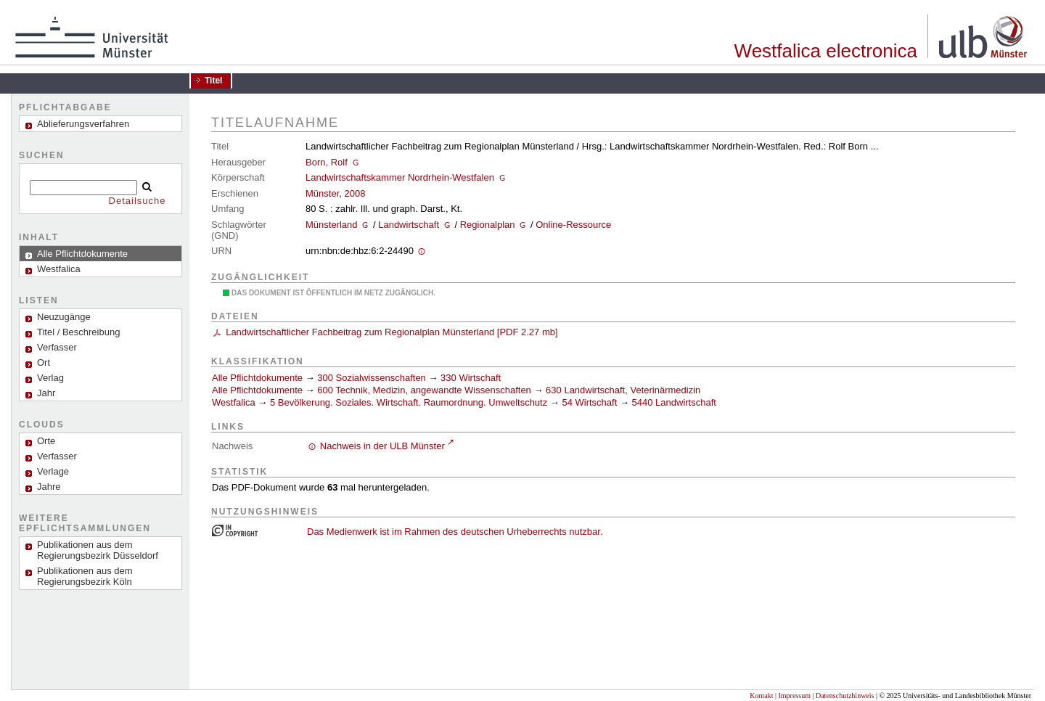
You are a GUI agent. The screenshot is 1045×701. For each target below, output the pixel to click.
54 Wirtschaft (589, 402)
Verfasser (57, 347)
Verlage (53, 471)
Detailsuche (137, 200)
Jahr (46, 393)
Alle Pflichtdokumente (259, 377)
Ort (43, 362)
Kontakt (761, 696)
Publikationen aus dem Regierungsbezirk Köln (85, 576)
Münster (322, 193)
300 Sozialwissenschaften (371, 377)
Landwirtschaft (408, 224)
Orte (46, 440)
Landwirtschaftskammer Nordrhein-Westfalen (400, 177)
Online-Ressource (573, 224)
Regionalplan (487, 224)
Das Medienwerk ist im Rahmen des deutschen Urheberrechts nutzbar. (455, 531)
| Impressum (793, 696)
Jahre (49, 486)
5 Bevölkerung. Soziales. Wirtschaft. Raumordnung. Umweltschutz (408, 402)
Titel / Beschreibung (78, 332)
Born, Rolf (327, 162)
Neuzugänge (64, 316)
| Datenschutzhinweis (843, 696)
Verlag (50, 377)
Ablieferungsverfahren (83, 123)
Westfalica (233, 402)
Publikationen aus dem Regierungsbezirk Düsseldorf (97, 550)
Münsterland (332, 224)
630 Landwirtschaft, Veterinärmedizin (623, 390)
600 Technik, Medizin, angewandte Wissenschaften (424, 390)
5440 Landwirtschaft (674, 402)
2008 (354, 193)
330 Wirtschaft (470, 377)
